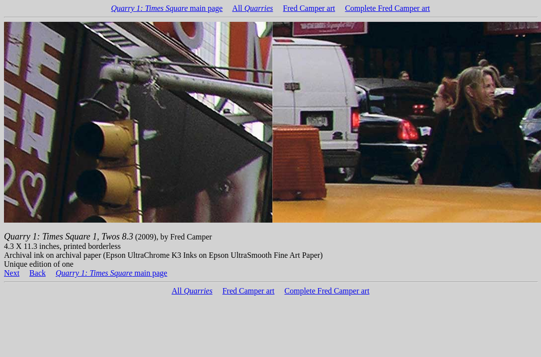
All (252, 8)
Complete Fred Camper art (387, 8)
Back (37, 273)
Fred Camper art (309, 8)
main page (167, 8)
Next (11, 273)
